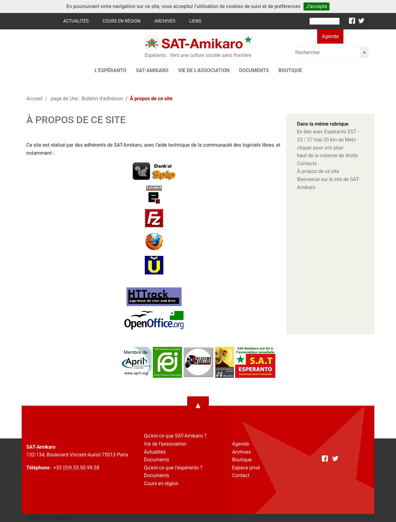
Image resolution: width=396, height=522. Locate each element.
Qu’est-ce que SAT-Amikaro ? (175, 436)
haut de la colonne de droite (327, 155)
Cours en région (122, 21)
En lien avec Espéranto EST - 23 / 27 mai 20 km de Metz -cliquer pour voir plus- (328, 139)
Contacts (307, 163)
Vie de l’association (204, 70)
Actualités (75, 21)
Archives (164, 21)
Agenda (330, 36)
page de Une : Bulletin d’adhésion (87, 98)
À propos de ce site (318, 171)
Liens (195, 21)
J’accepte (316, 6)
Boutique (290, 70)
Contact (240, 475)
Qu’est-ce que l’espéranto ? (173, 468)
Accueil (34, 98)
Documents (254, 70)
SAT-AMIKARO (152, 70)
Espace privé (246, 468)
